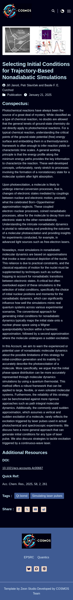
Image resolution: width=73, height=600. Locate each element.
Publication (14, 94)
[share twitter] (27, 509)
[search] (55, 11)
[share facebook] (19, 509)
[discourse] (36, 569)
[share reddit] (43, 509)
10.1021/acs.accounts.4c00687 (22, 468)
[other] (44, 569)
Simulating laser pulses (47, 495)
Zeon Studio (28, 588)
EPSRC (29, 557)
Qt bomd (21, 495)
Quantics (43, 557)
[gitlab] (29, 569)
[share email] (35, 509)
